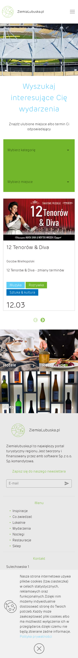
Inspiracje (20, 511)
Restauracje (21, 540)
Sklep (16, 546)
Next (43, 320)
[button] (39, 149)
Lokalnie (18, 522)
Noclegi (18, 534)
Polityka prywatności (36, 636)
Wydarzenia (21, 528)
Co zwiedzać (22, 517)
